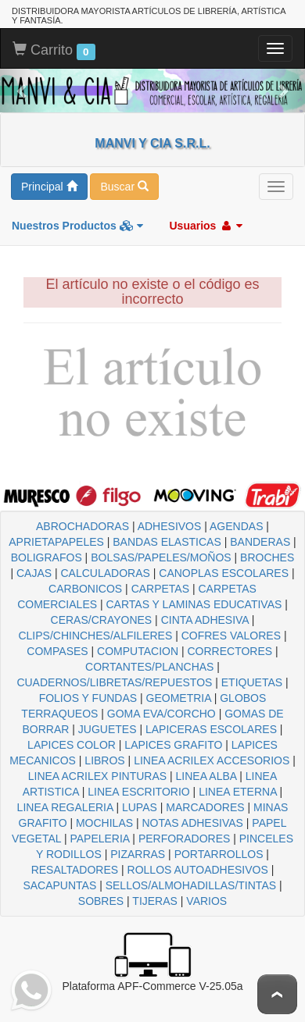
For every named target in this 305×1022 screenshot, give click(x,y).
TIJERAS (155, 901)
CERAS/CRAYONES (101, 620)
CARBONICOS (85, 588)
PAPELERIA (99, 838)
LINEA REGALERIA (65, 807)
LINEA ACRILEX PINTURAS (97, 776)
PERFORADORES (184, 838)
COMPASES (57, 651)
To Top (277, 994)
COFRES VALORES (231, 635)
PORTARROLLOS (219, 854)
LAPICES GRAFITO (173, 745)
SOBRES (101, 901)
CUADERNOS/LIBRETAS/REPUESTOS (114, 682)
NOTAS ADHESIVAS (192, 823)
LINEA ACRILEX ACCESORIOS (211, 760)
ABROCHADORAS (82, 526)
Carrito (54, 50)
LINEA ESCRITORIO (138, 791)
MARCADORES (205, 807)
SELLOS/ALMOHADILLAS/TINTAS (191, 885)
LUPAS (139, 807)
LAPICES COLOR (71, 745)
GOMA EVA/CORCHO (161, 713)
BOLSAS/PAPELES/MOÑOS (161, 557)
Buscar (124, 186)
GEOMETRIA (178, 698)
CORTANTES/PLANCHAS (149, 667)
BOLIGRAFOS (46, 557)
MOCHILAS (104, 823)
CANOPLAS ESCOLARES (224, 573)
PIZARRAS (137, 854)
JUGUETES (107, 729)
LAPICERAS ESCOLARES (211, 729)
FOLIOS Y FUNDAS (88, 698)
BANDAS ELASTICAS (167, 542)
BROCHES (267, 557)
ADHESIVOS (170, 526)
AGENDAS (236, 526)
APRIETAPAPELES (56, 542)
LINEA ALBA (206, 776)
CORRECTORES (229, 651)
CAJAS (34, 573)
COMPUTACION (137, 651)
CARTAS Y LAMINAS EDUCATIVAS (194, 604)
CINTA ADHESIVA (205, 620)
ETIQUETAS (251, 682)
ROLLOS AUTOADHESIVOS (197, 870)
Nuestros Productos (77, 225)
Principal (49, 186)
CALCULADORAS (105, 573)
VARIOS (206, 901)
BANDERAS (260, 542)
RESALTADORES (75, 870)
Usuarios (205, 225)
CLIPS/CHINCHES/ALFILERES (95, 635)
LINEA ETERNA (238, 791)
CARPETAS (160, 588)
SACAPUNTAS (59, 885)
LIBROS (104, 760)
